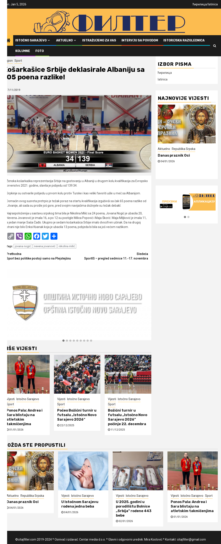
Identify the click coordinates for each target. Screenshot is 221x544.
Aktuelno (64, 40)
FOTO (39, 51)
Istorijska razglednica (184, 40)
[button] (63, 341)
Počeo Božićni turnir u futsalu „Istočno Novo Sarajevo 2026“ (76, 414)
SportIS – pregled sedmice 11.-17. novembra (112, 256)
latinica (213, 4)
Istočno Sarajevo (31, 40)
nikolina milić (67, 246)
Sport (18, 60)
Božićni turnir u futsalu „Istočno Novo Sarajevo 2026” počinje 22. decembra (127, 417)
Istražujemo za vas (99, 40)
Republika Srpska (183, 149)
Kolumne (22, 51)
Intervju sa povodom (140, 40)
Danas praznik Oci (174, 155)
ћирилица (200, 4)
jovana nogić (23, 246)
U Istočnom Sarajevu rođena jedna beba (79, 504)
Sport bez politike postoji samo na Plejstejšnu (41, 256)
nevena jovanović (44, 246)
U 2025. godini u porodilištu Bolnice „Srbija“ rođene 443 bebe (133, 508)
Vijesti (10, 399)
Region (8, 60)
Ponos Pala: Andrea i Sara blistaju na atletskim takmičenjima (192, 506)
